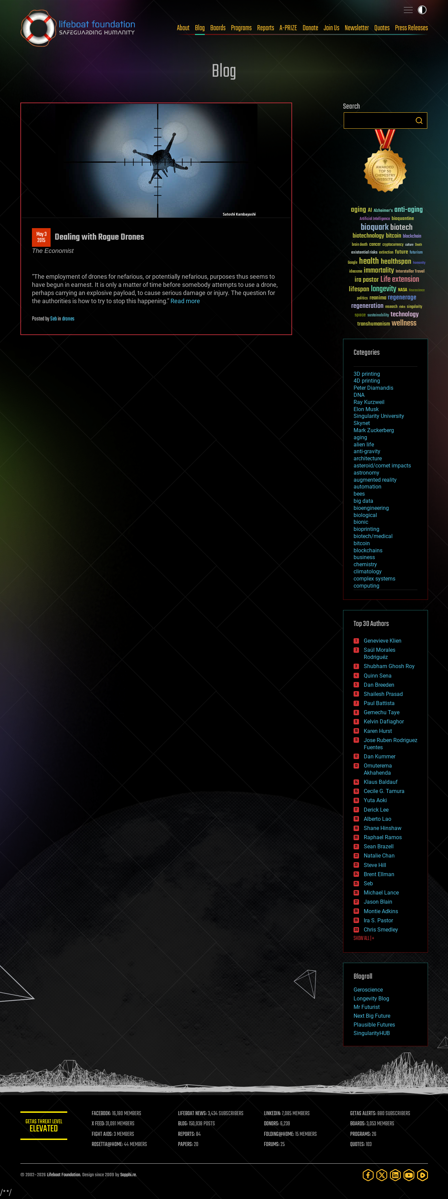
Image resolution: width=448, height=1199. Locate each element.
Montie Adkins (381, 911)
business (364, 557)
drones (68, 319)
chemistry (365, 564)
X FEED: (98, 1124)
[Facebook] (368, 1175)
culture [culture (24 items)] (409, 245)
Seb (53, 319)
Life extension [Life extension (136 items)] (399, 279)
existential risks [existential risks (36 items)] (364, 252)
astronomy (366, 472)
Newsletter (357, 28)
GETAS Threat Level (44, 1127)
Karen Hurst (378, 731)
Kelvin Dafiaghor (384, 721)
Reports (265, 28)
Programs (241, 28)
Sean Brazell (379, 846)
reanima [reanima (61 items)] (378, 298)
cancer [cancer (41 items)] (375, 244)
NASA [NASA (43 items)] (402, 290)
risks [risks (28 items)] (402, 307)
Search (419, 120)
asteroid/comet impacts (382, 465)
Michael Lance (381, 892)
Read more (185, 301)
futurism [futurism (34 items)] (416, 253)
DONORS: (272, 1124)
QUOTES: (357, 1144)
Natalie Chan (379, 855)
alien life (364, 444)
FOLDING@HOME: (279, 1134)
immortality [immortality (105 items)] (379, 270)
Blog (200, 28)
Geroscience (368, 989)
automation (367, 486)
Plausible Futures (374, 1024)
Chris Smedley (381, 929)
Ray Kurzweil (369, 402)
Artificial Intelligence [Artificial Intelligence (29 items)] (375, 219)
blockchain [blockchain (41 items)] (412, 236)
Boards (218, 28)
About (183, 28)
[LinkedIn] (395, 1175)
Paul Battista (379, 703)
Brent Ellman (379, 874)
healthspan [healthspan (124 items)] (396, 262)
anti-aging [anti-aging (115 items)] (408, 210)
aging (360, 437)
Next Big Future (372, 1016)
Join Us (331, 28)
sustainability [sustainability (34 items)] (378, 315)
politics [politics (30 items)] (362, 298)
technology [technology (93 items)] (405, 315)
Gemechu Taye (381, 712)
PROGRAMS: (360, 1134)
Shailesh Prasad (383, 694)
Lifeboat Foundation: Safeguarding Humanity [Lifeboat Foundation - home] (78, 28)
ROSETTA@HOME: (108, 1144)
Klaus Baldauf (381, 782)
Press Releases (411, 28)
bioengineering (371, 508)
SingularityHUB (372, 1033)
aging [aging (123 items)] (358, 210)
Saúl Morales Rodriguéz (379, 653)
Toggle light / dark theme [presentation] (422, 9)
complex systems (374, 578)
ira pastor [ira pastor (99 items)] (367, 280)
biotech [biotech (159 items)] (401, 227)
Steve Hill (375, 865)
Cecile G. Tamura (384, 791)
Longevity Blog (371, 998)
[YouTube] (409, 1175)
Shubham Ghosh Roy (389, 666)
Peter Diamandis (373, 388)
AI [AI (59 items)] (370, 210)
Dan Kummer (379, 756)
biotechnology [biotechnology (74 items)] (368, 236)
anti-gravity (367, 451)
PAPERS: (185, 1144)
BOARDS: (357, 1124)
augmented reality (375, 480)
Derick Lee (376, 810)
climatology (368, 571)
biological (365, 515)
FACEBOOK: (102, 1113)
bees (359, 494)
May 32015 (41, 238)
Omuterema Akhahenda (378, 769)
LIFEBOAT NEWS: (192, 1113)
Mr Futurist (367, 1007)
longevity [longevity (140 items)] (383, 289)
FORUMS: (272, 1144)
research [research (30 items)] (391, 307)
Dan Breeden (379, 685)
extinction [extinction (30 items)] (386, 253)
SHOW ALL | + (364, 938)
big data (363, 501)
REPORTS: (186, 1134)
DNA (359, 395)
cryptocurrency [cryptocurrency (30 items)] (393, 245)
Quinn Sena (378, 675)
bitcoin (362, 543)
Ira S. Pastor (378, 920)
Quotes (382, 28)
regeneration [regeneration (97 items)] (367, 306)
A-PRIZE (288, 28)
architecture (368, 458)
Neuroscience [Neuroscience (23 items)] (417, 291)
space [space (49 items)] (360, 315)
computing (366, 586)
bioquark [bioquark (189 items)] (375, 228)
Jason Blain (378, 902)
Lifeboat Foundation (63, 1175)
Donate (310, 28)
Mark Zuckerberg (374, 430)
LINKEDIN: (272, 1113)
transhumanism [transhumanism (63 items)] (373, 324)
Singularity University (379, 416)
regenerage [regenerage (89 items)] (402, 297)
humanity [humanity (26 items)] (419, 263)
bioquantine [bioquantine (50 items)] (403, 218)
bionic (361, 522)
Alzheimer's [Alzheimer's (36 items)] (383, 211)
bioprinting (366, 529)
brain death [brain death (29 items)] (360, 245)
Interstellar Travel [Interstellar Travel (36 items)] (410, 271)
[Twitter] (381, 1175)
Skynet (362, 423)
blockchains (368, 550)
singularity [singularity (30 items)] (414, 307)
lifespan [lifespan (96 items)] (359, 289)
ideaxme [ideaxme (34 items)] (355, 272)
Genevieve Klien (382, 641)
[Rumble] (422, 1175)
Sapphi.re (128, 1175)
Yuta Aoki (375, 800)
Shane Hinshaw (382, 828)
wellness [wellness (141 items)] (404, 323)
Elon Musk (366, 409)
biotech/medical (373, 536)
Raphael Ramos (383, 837)
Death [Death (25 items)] (418, 245)
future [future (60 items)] (401, 252)
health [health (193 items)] (369, 261)
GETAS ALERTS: (363, 1113)
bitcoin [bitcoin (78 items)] (393, 236)
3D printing (367, 374)
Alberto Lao (377, 819)
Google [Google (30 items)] (352, 263)
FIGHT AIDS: (102, 1134)
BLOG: (183, 1124)
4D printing (367, 380)
